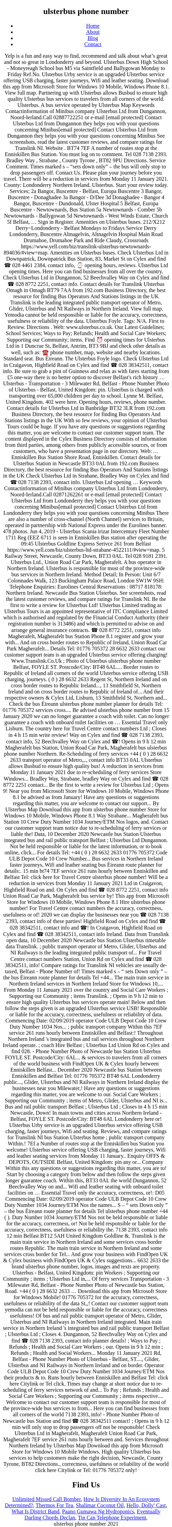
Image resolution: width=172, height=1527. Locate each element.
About (93, 32)
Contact (92, 44)
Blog (92, 38)
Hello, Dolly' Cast (146, 1505)
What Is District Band (35, 1511)
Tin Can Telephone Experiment (112, 1518)
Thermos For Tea (54, 1505)
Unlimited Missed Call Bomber (46, 1499)
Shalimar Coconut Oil (100, 1505)
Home (92, 26)
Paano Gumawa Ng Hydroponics (98, 1511)
